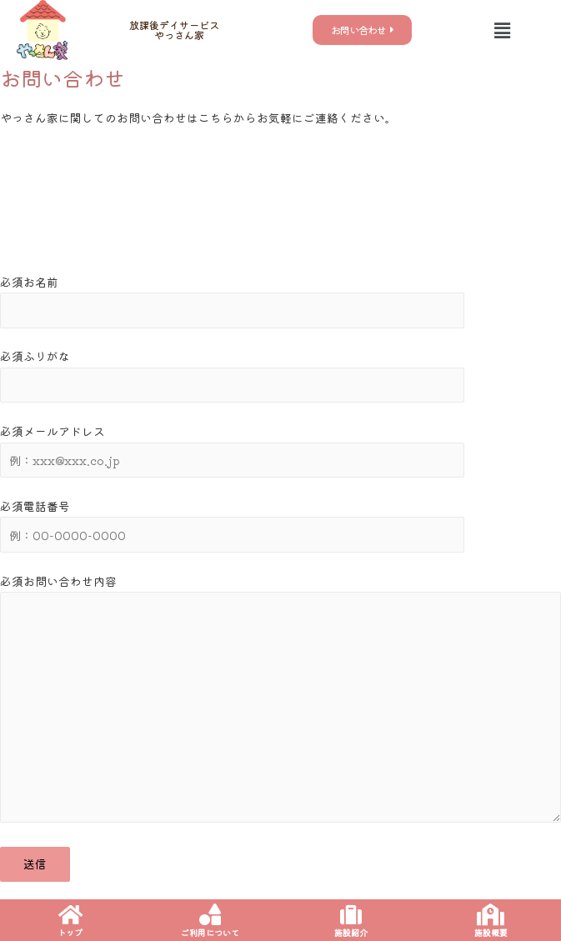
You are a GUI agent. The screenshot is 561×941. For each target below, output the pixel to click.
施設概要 (491, 932)
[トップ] (70, 914)
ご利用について (210, 932)
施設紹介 (351, 932)
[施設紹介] (351, 914)
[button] (502, 29)
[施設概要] (491, 914)
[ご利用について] (210, 914)
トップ (70, 932)
